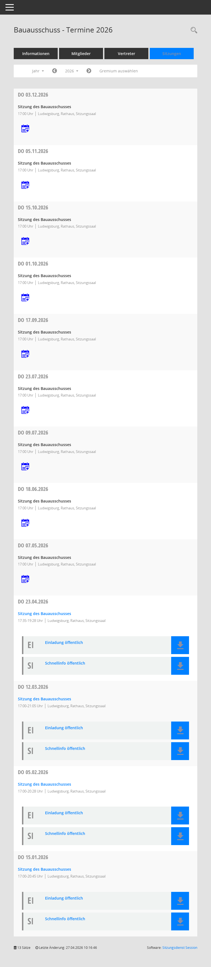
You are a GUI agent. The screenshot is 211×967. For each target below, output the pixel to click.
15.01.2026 (33, 857)
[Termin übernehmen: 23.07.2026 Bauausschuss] (25, 410)
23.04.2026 (33, 601)
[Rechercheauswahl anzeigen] (192, 30)
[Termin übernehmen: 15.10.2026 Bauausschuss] (25, 241)
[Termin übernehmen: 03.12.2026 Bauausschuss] (25, 129)
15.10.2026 (33, 207)
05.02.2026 (33, 772)
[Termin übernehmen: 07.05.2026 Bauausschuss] (25, 579)
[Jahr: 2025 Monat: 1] (54, 71)
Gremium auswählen (118, 70)
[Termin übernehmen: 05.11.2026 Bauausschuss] (25, 185)
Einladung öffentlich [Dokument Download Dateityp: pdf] (64, 642)
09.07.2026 (33, 432)
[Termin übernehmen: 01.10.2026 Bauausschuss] (25, 298)
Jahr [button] (38, 70)
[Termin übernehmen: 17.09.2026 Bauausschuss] (25, 354)
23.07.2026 (33, 376)
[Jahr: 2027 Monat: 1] (88, 71)
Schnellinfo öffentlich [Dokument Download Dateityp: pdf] (65, 663)
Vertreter (126, 53)
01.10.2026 (33, 263)
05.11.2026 (33, 151)
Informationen (35, 53)
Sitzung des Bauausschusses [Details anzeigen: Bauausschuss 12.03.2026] (44, 698)
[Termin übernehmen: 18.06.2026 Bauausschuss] (25, 523)
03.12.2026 (33, 94)
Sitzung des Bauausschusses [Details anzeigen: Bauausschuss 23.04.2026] (44, 613)
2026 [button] (71, 70)
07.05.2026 (33, 545)
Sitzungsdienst (179, 947)
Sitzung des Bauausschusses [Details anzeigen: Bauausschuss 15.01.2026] (44, 869)
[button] (180, 645)
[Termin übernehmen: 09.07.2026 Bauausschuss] (25, 467)
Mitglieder (81, 53)
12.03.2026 (33, 686)
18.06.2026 (33, 489)
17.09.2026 (33, 320)
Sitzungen (171, 53)
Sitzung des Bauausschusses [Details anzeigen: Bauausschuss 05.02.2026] (44, 784)
